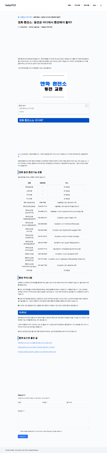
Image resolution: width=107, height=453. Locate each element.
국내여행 (78, 5)
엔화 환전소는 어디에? (27, 108)
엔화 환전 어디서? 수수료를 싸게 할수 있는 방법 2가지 (35, 342)
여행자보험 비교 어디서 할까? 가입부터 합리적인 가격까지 (36, 347)
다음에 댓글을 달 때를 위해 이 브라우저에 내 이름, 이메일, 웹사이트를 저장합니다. (41, 431)
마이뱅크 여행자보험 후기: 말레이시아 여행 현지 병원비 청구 (37, 351)
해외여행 (88, 5)
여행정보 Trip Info (26, 17)
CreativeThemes (33, 450)
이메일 (44, 402)
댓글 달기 (21, 411)
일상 (95, 5)
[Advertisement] (53, 44)
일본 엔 (20, 154)
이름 (20, 402)
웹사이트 (69, 402)
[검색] (101, 5)
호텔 (70, 5)
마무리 (22, 111)
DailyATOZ (10, 5)
